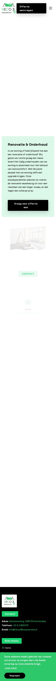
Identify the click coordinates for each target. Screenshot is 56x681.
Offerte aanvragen (26, 8)
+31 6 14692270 (20, 625)
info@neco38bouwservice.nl (23, 629)
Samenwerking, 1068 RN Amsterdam (27, 621)
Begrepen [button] (15, 675)
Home (8, 648)
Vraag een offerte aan (29, 205)
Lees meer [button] (11, 667)
